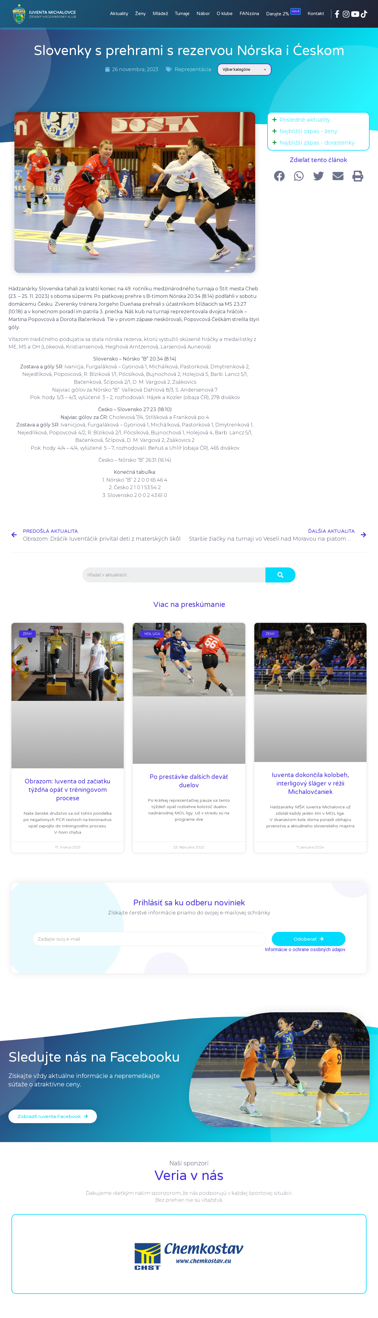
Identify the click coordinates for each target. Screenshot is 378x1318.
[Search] (280, 574)
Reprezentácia (193, 69)
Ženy (140, 13)
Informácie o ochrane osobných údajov (305, 949)
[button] (52, 1116)
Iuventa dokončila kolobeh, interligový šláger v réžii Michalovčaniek (310, 784)
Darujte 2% (283, 12)
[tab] (318, 120)
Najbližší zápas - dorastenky (317, 142)
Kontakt (316, 13)
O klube (225, 13)
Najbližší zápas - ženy (308, 131)
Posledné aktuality (305, 120)
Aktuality (119, 13)
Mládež (160, 13)
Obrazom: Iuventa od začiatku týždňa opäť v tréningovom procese (67, 790)
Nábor (203, 13)
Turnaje (182, 13)
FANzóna (249, 13)
